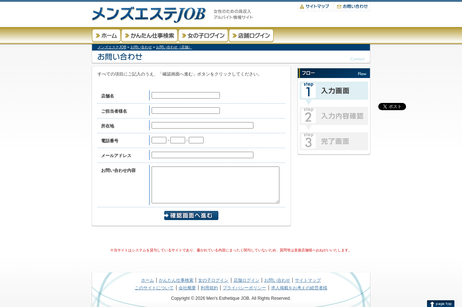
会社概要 (187, 287)
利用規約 (209, 287)
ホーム (106, 35)
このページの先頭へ (441, 303)
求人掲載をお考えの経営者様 (299, 287)
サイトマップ (315, 6)
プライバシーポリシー (244, 287)
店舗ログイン (251, 35)
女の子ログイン (203, 35)
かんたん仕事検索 (149, 35)
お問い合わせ (352, 6)
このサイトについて (154, 287)
